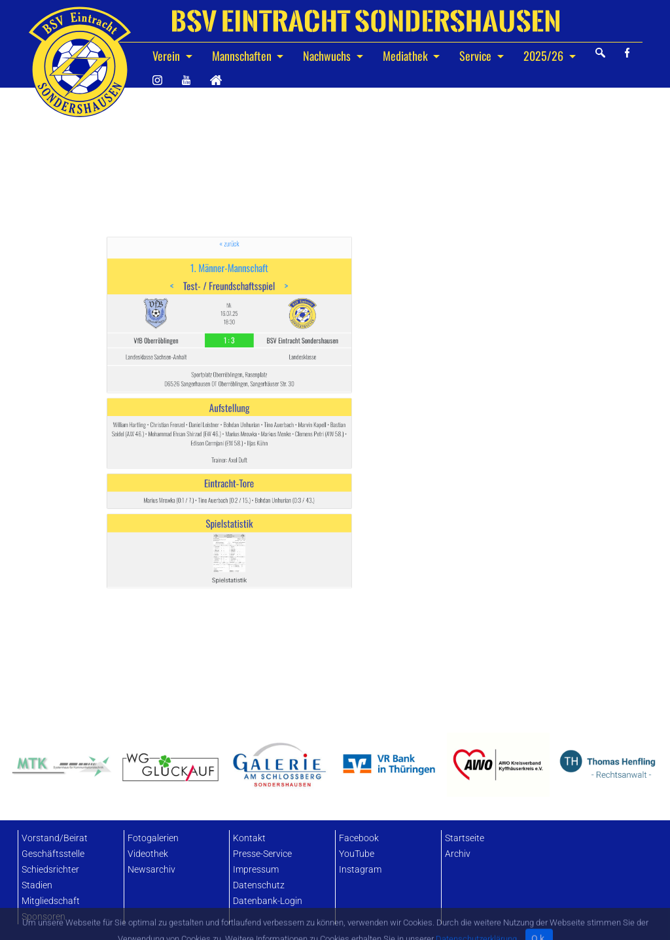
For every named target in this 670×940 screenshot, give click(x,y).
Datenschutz (259, 885)
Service (476, 55)
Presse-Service (262, 854)
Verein (167, 55)
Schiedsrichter (50, 869)
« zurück (229, 317)
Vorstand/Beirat (55, 838)
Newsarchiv (151, 869)
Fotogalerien (153, 838)
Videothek (148, 854)
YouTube (356, 854)
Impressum (256, 869)
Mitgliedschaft (51, 901)
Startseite (464, 838)
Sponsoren (43, 916)
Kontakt (249, 838)
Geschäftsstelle (53, 854)
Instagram (360, 869)
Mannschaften (243, 55)
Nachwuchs (328, 55)
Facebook (359, 838)
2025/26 (544, 55)
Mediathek (407, 55)
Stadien (37, 885)
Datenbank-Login (267, 901)
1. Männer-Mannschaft (229, 330)
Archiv (457, 854)
